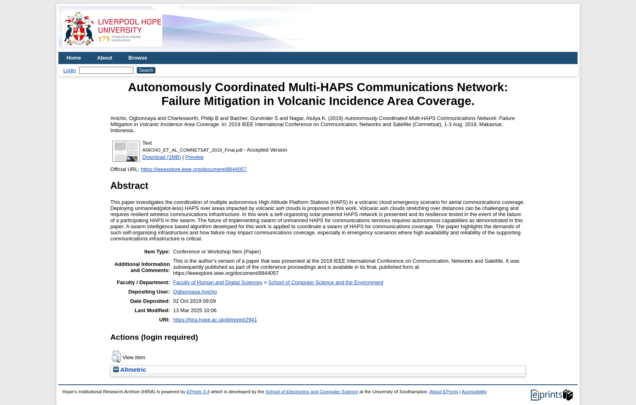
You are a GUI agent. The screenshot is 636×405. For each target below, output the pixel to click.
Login (69, 70)
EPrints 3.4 (198, 391)
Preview (194, 157)
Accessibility (474, 391)
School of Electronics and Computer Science (312, 391)
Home (74, 58)
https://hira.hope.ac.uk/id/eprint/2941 (215, 320)
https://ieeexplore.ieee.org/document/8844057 (193, 169)
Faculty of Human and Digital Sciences (217, 282)
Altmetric (129, 369)
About (104, 58)
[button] (116, 357)
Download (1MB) (161, 157)
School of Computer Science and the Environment (325, 282)
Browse (138, 58)
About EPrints (444, 391)
